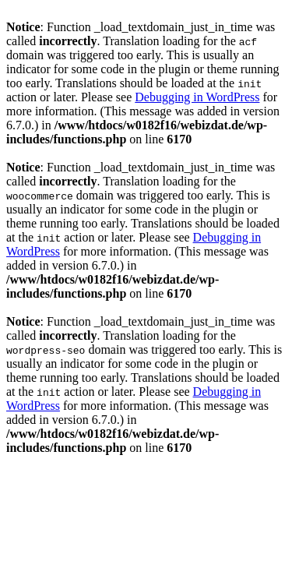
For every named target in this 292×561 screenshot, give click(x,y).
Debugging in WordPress (197, 97)
